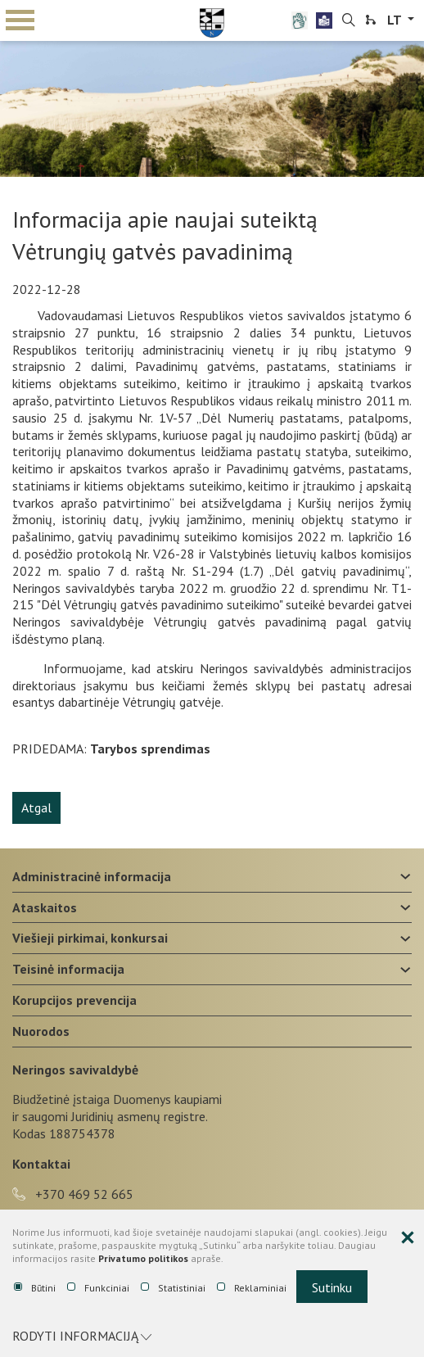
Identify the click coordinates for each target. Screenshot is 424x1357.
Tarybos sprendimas (150, 748)
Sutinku (332, 1287)
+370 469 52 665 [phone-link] (72, 1194)
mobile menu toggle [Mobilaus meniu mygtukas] (20, 20)
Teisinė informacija (68, 969)
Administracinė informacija (91, 876)
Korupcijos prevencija (74, 1000)
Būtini (35, 1288)
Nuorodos (41, 1031)
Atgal (36, 807)
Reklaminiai (251, 1288)
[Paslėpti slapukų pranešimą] (407, 1238)
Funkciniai (98, 1288)
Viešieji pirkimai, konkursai (90, 938)
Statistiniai (173, 1288)
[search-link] (348, 20)
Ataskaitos (44, 907)
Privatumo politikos (143, 1258)
